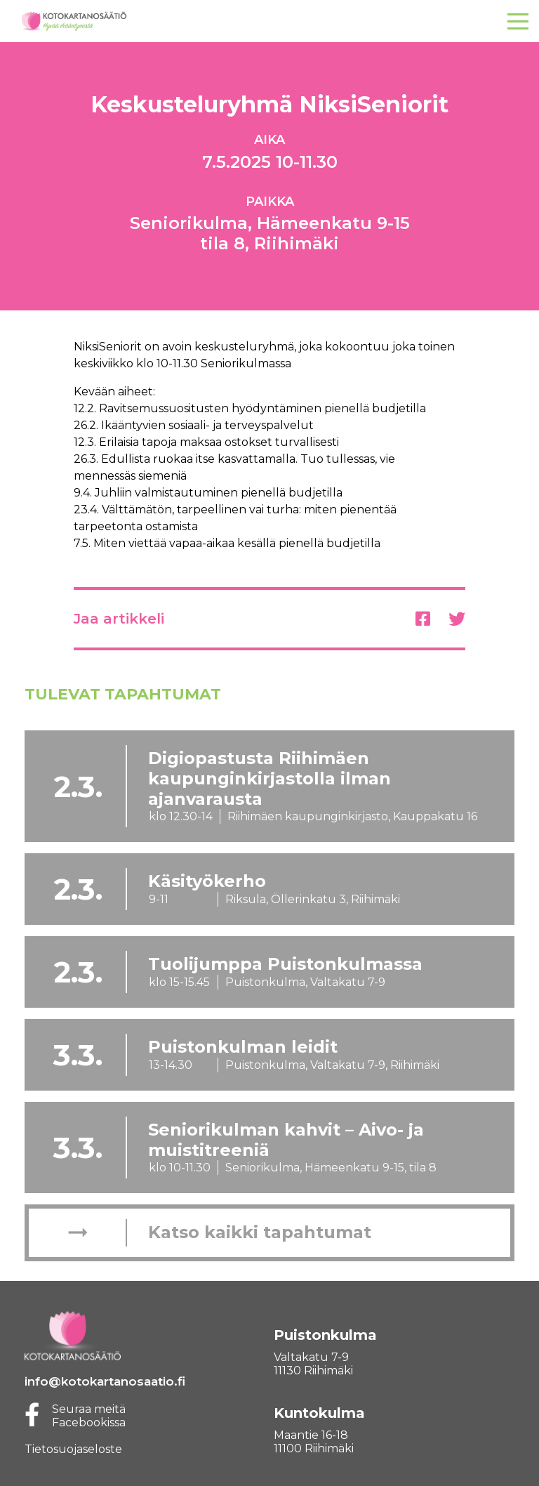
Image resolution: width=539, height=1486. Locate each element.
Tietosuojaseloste (73, 1449)
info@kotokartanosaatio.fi (105, 1381)
